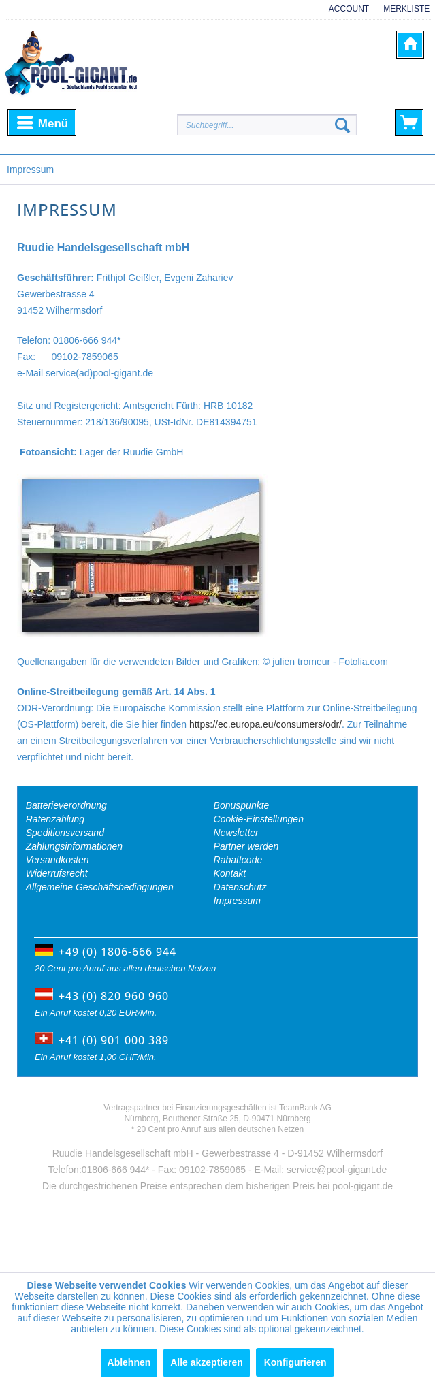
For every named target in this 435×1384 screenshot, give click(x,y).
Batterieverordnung (66, 805)
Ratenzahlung (55, 819)
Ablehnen (129, 1362)
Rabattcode (238, 859)
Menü (42, 121)
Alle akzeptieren (206, 1362)
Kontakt (230, 873)
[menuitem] (344, 16)
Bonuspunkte (242, 805)
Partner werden (246, 846)
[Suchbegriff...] (267, 124)
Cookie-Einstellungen (259, 819)
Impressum (237, 900)
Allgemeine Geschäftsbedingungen (100, 887)
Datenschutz (240, 887)
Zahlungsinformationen (74, 846)
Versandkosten (57, 859)
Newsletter (236, 832)
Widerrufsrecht (57, 873)
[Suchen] (342, 125)
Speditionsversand (65, 832)
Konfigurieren (295, 1362)
